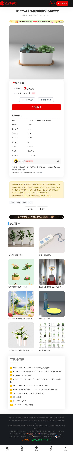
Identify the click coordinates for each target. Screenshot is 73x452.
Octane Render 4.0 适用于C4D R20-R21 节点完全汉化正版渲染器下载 (37, 371)
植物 (18, 202)
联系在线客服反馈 (29, 172)
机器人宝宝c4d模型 (19, 401)
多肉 (12, 202)
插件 (51, 448)
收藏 (30, 209)
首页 (7, 448)
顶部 (65, 448)
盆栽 (30, 202)
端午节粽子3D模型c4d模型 (17, 287)
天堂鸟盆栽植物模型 (15, 255)
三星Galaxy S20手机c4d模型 (23, 405)
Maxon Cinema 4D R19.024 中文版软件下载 (28, 393)
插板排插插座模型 (45, 255)
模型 (24, 202)
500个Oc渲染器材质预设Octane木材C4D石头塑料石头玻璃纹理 (34, 389)
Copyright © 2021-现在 (18, 434)
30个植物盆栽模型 (45, 350)
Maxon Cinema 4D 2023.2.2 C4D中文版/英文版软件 (30, 386)
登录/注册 (62, 3)
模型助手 (22, 161)
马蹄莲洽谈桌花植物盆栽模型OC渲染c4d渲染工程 (21, 351)
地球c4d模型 (16, 397)
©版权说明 (38, 172)
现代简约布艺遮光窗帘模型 (21, 375)
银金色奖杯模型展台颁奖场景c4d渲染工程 (51, 288)
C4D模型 (24, 16)
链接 (42, 209)
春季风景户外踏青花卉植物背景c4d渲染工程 (20, 320)
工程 (36, 448)
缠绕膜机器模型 (44, 319)
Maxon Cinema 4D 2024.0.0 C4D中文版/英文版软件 (30, 368)
